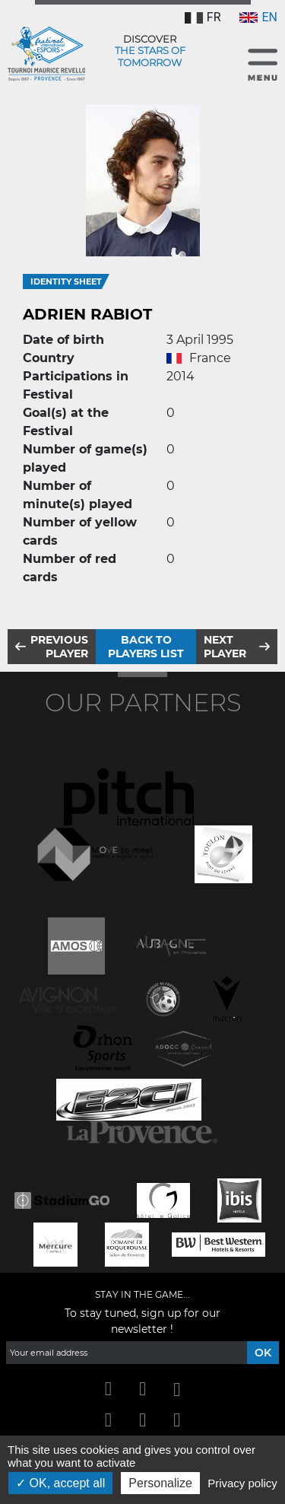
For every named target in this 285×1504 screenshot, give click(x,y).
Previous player (59, 646)
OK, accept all (60, 1483)
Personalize (160, 1483)
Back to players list (146, 646)
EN (258, 17)
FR (203, 17)
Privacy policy (242, 1483)
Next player (225, 646)
